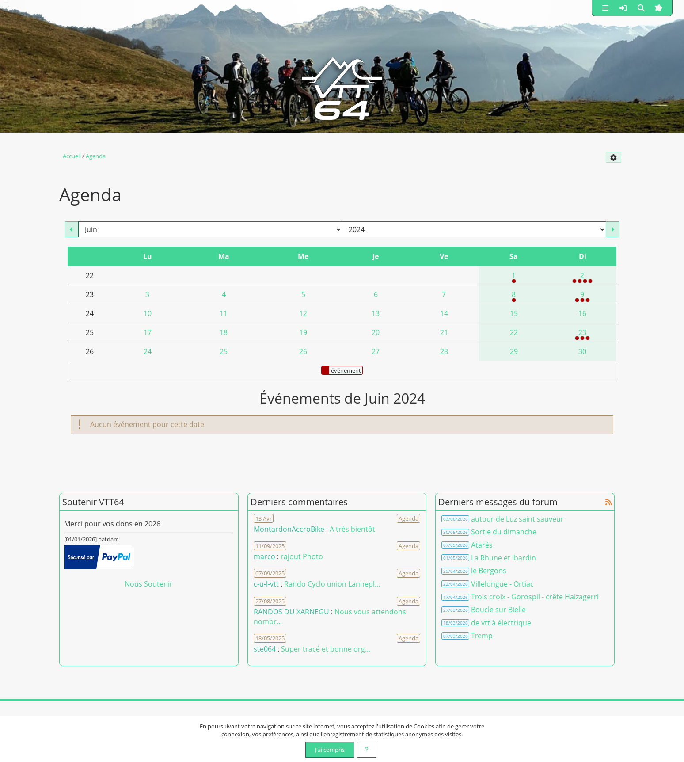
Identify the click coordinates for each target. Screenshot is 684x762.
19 (303, 332)
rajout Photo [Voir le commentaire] (302, 556)
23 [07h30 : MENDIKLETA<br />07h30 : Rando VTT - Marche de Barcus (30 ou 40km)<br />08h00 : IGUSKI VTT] (582, 335)
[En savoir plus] (366, 750)
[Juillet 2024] (612, 229)
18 (224, 332)
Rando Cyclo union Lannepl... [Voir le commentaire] (332, 584)
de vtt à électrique (501, 623)
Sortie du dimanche (503, 532)
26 (303, 351)
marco (264, 556)
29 (514, 351)
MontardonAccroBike (289, 529)
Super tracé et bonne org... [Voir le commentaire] (325, 649)
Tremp (482, 635)
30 (582, 351)
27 (376, 351)
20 (376, 332)
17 (148, 332)
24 (148, 351)
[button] (605, 8)
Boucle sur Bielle (498, 609)
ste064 (265, 649)
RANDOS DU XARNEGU (292, 612)
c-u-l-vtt (266, 584)
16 (582, 313)
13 (376, 313)
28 (444, 351)
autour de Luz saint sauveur (517, 519)
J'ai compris (330, 750)
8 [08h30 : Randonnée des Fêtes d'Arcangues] (514, 297)
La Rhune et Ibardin (503, 558)
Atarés (482, 545)
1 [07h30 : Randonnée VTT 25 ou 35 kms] (514, 278)
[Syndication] (623, 176)
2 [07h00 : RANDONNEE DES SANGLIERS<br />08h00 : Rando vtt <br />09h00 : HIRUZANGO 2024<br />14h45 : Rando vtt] (582, 278)
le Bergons (488, 570)
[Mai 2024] (71, 229)
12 (303, 313)
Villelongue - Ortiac (502, 584)
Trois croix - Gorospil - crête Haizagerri (535, 597)
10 (148, 313)
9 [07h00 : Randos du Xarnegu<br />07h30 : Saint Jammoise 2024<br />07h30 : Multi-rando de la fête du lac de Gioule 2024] (582, 297)
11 (224, 313)
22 (514, 332)
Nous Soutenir (149, 584)
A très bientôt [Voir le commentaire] (352, 529)
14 (444, 313)
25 (224, 351)
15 (514, 313)
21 (444, 332)
